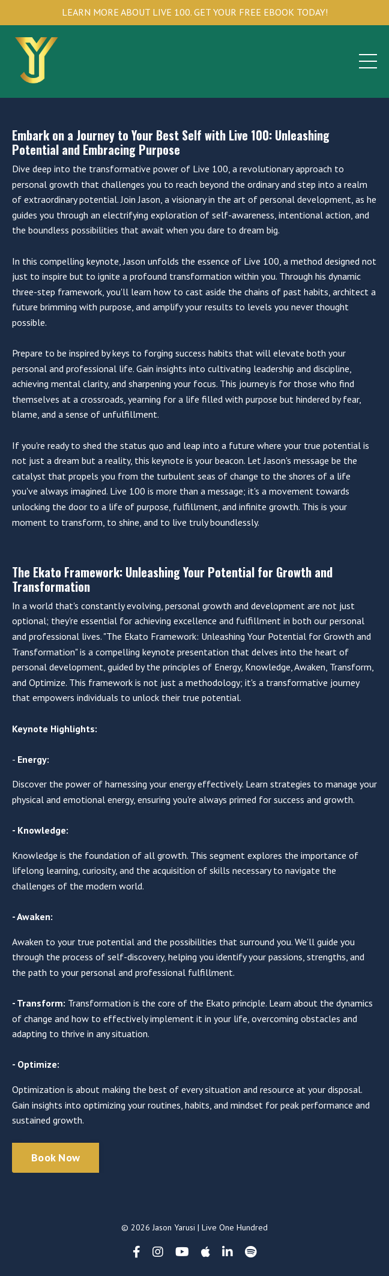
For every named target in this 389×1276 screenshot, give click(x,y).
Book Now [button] (55, 1157)
